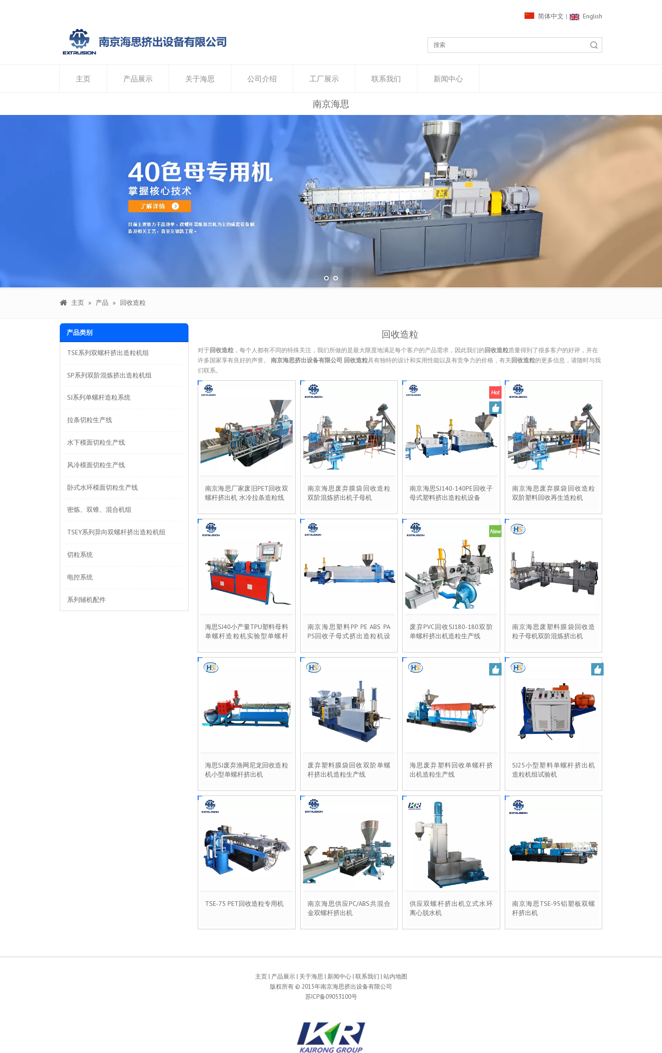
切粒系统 (80, 554)
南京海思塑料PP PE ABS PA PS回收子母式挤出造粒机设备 (349, 632)
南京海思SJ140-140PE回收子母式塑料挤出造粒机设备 (451, 493)
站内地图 (395, 976)
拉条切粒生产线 (89, 420)
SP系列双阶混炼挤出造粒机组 (109, 375)
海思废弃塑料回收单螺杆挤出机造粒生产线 (451, 769)
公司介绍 (262, 78)
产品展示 (138, 78)
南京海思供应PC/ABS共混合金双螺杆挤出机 (349, 908)
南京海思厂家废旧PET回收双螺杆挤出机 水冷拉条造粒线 (246, 493)
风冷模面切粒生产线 (96, 465)
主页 (83, 78)
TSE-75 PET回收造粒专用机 (244, 903)
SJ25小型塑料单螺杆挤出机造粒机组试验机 (553, 769)
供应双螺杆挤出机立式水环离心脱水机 (451, 908)
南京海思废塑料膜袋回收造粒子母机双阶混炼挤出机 (553, 631)
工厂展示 (324, 78)
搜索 (594, 45)
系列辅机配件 (86, 599)
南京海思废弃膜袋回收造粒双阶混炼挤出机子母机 (349, 493)
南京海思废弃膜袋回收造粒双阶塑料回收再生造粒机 (553, 493)
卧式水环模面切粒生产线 (102, 487)
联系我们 (386, 78)
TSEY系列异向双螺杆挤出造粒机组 (116, 532)
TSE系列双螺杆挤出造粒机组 (108, 353)
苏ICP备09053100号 (331, 997)
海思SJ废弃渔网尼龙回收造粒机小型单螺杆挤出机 (246, 769)
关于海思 (200, 78)
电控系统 (80, 577)
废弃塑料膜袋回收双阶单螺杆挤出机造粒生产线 (349, 769)
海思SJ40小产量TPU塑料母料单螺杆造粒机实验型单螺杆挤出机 (246, 632)
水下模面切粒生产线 (96, 442)
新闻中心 (448, 78)
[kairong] (331, 1037)
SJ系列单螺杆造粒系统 (99, 397)
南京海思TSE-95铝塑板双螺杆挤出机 (553, 908)
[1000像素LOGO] (145, 42)
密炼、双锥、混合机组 (99, 509)
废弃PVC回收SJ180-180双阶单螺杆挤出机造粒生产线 (451, 631)
